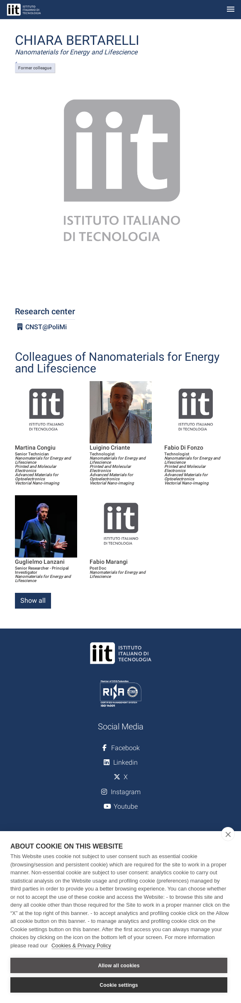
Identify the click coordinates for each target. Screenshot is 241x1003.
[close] (228, 834)
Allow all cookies (118, 966)
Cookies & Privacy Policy (81, 945)
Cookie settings (119, 985)
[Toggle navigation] (230, 9)
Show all (33, 600)
